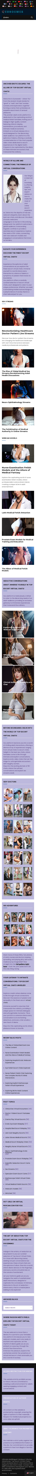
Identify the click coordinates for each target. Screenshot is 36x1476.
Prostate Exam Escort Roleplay (17, 1158)
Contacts (13, 1473)
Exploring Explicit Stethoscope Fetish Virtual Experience (16, 1084)
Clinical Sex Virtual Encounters (16, 1109)
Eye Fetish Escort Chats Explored (17, 1068)
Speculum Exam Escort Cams (16, 1173)
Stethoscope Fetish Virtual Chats (17, 1178)
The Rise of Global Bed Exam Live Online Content (17, 1046)
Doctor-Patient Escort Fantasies (17, 1113)
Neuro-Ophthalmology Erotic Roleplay (16, 1151)
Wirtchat (8, 1193)
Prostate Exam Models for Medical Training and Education (17, 541)
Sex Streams (10, 1169)
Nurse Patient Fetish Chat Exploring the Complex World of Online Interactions (18, 1075)
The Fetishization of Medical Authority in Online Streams (15, 430)
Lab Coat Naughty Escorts (15, 1133)
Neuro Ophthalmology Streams (16, 402)
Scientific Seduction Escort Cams (17, 1163)
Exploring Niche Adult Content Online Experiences (16, 1092)
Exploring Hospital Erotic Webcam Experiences (14, 628)
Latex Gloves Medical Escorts (16, 1137)
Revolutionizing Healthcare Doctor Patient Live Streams (18, 332)
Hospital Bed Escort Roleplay (16, 1128)
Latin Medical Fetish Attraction (16, 513)
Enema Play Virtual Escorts (15, 1119)
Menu (6, 17)
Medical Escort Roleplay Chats (16, 1142)
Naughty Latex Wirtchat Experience (14, 711)
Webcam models (11, 1189)
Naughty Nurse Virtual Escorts (16, 1146)
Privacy (4, 1473)
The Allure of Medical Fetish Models (15, 570)
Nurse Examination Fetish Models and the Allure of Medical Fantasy (16, 470)
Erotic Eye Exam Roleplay (14, 1124)
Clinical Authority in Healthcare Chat (17, 683)
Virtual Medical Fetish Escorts (16, 1184)
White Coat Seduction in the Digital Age (16, 656)
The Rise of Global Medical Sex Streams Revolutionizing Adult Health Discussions (16, 373)
